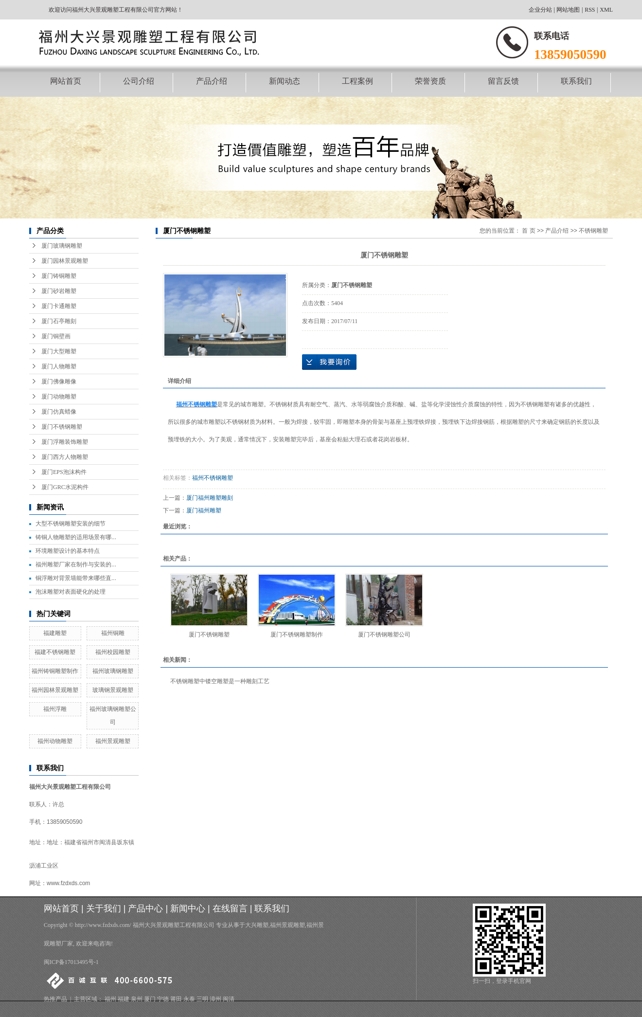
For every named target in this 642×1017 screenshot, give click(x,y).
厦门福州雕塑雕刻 (209, 497)
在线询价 (329, 362)
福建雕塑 (55, 633)
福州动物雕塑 (54, 741)
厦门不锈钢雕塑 (61, 426)
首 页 (528, 230)
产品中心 (145, 908)
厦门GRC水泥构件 (65, 487)
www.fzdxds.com (68, 883)
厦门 (150, 999)
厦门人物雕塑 (58, 366)
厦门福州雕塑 (203, 510)
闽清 (228, 999)
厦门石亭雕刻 (58, 321)
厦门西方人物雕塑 (64, 457)
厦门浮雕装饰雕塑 (64, 441)
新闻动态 (284, 81)
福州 (110, 999)
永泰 (189, 999)
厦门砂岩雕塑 (58, 291)
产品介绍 (211, 81)
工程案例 (357, 81)
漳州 (215, 999)
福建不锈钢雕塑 (55, 652)
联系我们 (576, 81)
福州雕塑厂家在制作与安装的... (76, 564)
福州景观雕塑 (112, 741)
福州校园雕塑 (112, 652)
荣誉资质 (430, 81)
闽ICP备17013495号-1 (71, 962)
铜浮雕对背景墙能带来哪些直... (76, 578)
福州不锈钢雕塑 (212, 477)
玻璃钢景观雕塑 (112, 690)
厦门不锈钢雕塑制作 (296, 634)
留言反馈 (503, 81)
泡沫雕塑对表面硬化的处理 (71, 591)
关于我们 (103, 908)
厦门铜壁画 (56, 336)
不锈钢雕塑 (593, 230)
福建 (123, 999)
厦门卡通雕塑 (58, 306)
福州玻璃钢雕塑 (112, 671)
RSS (590, 9)
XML (606, 9)
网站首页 (65, 81)
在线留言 (230, 908)
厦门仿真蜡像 (58, 411)
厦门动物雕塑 (58, 396)
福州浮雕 (55, 709)
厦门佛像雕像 (58, 381)
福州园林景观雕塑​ (55, 690)
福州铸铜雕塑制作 (55, 671)
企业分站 (540, 9)
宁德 (163, 999)
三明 (202, 999)
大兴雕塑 (256, 925)
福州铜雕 (113, 633)
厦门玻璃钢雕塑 (61, 245)
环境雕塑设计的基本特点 (68, 550)
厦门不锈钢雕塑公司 (384, 634)
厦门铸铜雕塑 (58, 275)
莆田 (176, 999)
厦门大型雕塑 (58, 351)
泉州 (137, 999)
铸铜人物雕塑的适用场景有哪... (76, 537)
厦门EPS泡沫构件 (64, 472)
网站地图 (568, 9)
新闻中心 (187, 908)
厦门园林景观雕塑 (64, 260)
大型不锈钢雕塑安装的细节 (71, 523)
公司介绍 (138, 81)
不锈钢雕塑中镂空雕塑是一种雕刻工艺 (219, 681)
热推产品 (55, 999)
